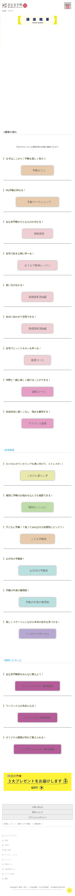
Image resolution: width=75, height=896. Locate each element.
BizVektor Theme (37, 889)
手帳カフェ (8, 864)
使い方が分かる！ (15, 285)
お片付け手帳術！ (15, 558)
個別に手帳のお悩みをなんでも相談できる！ (29, 495)
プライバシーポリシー (37, 817)
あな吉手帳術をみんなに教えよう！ (25, 674)
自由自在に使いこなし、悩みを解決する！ (28, 411)
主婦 (6, 840)
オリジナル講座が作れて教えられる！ (26, 737)
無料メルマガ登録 (24, 824)
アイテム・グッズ (11, 855)
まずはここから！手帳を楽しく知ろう (26, 158)
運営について (37, 812)
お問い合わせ (37, 807)
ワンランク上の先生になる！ (21, 705)
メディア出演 (9, 874)
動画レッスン (9, 824)
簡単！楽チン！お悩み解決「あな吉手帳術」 (34, 887)
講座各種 (37, 824)
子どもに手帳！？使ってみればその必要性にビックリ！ (35, 527)
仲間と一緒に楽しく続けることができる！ (28, 380)
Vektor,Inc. (50, 889)
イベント (8, 859)
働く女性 (8, 850)
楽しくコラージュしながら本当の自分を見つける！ (33, 622)
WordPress (26, 889)
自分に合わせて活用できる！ (21, 316)
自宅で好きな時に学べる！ (20, 253)
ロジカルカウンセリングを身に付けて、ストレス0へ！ (35, 463)
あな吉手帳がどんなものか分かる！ (25, 221)
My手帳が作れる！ (16, 190)
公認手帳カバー (10, 869)
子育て (7, 845)
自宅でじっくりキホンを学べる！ (23, 348)
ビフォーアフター (11, 836)
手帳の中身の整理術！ (17, 590)
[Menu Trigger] (67, 5)
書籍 (6, 879)
